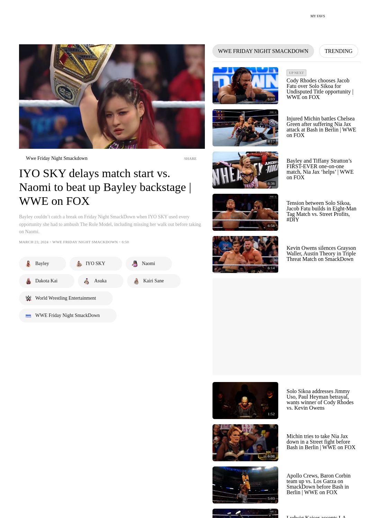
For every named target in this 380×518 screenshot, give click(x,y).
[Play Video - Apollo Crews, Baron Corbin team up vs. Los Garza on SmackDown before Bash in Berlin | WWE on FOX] (245, 484)
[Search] (334, 13)
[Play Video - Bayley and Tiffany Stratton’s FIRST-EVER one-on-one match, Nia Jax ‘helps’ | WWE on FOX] (245, 170)
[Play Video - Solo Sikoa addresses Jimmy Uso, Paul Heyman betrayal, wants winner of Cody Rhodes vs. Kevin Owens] (245, 400)
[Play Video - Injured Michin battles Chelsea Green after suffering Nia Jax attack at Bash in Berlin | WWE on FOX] (245, 127)
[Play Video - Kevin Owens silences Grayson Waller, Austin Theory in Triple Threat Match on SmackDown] (245, 254)
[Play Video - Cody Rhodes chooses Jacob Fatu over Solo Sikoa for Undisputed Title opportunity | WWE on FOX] (245, 85)
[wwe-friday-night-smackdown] (53, 158)
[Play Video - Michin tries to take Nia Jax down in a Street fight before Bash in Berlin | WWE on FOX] (245, 442)
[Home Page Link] (36, 12)
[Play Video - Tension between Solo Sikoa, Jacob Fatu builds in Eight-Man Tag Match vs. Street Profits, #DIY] (245, 212)
